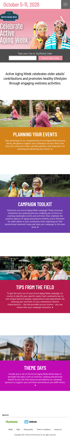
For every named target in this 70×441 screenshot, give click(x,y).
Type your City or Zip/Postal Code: (35, 53)
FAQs (18, 429)
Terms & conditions (43, 429)
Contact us (58, 429)
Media (10, 429)
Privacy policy (28, 429)
